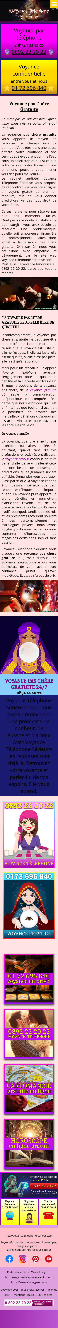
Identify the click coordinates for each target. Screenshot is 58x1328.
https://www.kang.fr (36, 1272)
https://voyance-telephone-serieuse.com (29, 1235)
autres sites (45, 1294)
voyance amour (17, 459)
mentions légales (24, 1294)
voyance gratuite (43, 390)
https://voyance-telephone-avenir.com (28, 1277)
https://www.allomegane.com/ (29, 1282)
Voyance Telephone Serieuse (29, 14)
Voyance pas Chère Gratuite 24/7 (29, 684)
